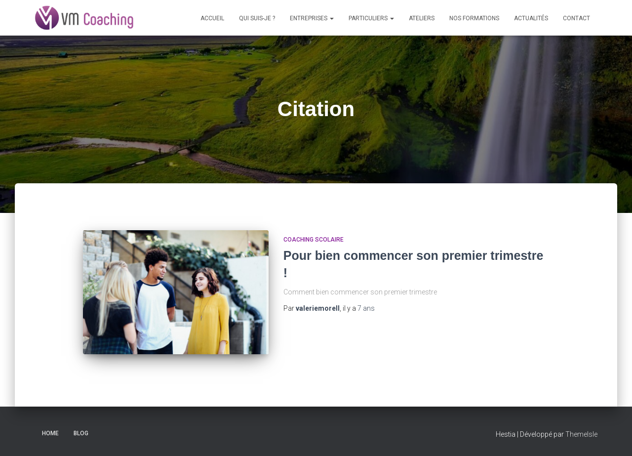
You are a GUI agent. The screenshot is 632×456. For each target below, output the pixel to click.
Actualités (531, 18)
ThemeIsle (581, 434)
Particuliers (371, 18)
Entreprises (312, 18)
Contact (576, 18)
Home (50, 433)
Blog (81, 433)
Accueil (212, 18)
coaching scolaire (313, 239)
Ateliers (421, 18)
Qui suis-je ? (257, 18)
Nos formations (474, 18)
